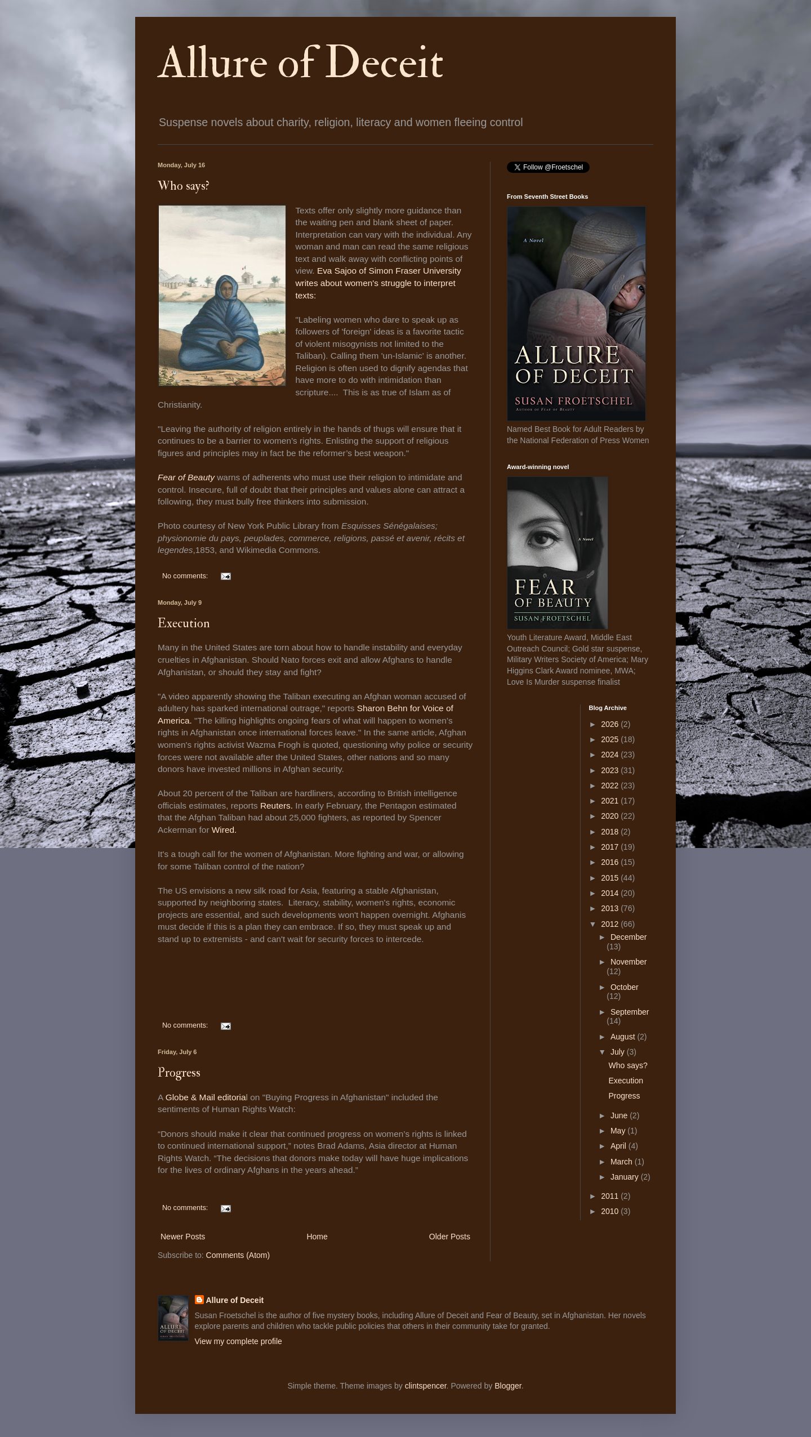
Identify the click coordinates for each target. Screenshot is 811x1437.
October (625, 987)
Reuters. (276, 805)
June (620, 1115)
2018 (611, 831)
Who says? (184, 186)
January (626, 1176)
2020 (611, 815)
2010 (611, 1211)
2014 (611, 893)
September (630, 1011)
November (629, 961)
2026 (611, 724)
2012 (611, 924)
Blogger (507, 1385)
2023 (611, 770)
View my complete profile (238, 1341)
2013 (611, 908)
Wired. (223, 829)
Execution (184, 623)
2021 (611, 800)
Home (316, 1236)
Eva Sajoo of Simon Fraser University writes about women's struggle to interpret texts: (378, 283)
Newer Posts (183, 1236)
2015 (611, 877)
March (623, 1161)
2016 (611, 862)
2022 (611, 785)
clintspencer (426, 1385)
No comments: (186, 576)
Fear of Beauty (186, 477)
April (620, 1145)
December (629, 936)
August (624, 1036)
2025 (611, 739)
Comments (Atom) (238, 1255)
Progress (179, 1073)
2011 (611, 1196)
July (619, 1051)
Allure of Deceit (301, 63)
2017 (611, 846)
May (619, 1130)
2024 (611, 754)
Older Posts (449, 1236)
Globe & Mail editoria (206, 1097)
